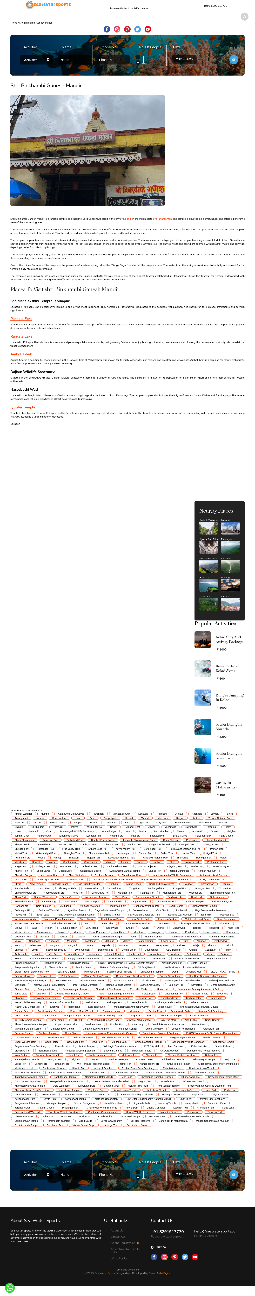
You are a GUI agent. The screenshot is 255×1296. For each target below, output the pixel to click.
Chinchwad (179, 938)
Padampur (229, 1100)
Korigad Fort (180, 898)
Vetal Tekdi (162, 920)
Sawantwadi (191, 837)
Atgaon (193, 960)
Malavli (18, 938)
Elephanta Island (52, 973)
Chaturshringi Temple (152, 981)
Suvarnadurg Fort (222, 876)
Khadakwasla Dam (111, 929)
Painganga (193, 1122)
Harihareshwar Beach (118, 876)
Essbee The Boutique (183, 1039)
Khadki (130, 938)
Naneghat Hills (139, 1012)
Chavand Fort (111, 854)
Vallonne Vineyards (222, 911)
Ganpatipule (110, 828)
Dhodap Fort (145, 863)
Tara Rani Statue (48, 1060)
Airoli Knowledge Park (110, 1025)
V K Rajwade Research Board (93, 1074)
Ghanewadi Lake (190, 1087)
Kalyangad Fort (219, 1104)
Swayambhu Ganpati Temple (125, 881)
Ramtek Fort (185, 889)
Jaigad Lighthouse (179, 881)
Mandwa (19, 872)
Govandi (80, 946)
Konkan (157, 872)
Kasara (173, 942)
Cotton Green (129, 960)
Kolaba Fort (66, 876)
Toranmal (211, 837)
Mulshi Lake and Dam (196, 929)
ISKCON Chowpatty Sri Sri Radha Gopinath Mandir (126, 973)
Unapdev (66, 1126)
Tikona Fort (225, 898)
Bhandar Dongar (24, 885)
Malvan (94, 832)
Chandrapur (90, 872)
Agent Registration (125, 1253)
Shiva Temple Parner (178, 1074)
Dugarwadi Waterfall (167, 911)
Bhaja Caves (180, 846)
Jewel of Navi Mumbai (139, 1030)
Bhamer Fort (62, 1074)
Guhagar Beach (59, 894)
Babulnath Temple (80, 973)
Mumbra (138, 942)
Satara (142, 841)
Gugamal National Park (27, 1047)
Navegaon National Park (121, 867)
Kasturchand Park (123, 990)
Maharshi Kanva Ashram (95, 1039)
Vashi (133, 946)
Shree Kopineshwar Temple (115, 1008)
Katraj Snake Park (140, 929)
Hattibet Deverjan (118, 1069)
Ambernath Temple (141, 1060)
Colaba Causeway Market (136, 933)
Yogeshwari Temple (69, 1100)
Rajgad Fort (93, 867)
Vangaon (55, 955)
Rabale (181, 955)
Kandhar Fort (125, 903)
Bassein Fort (145, 1008)
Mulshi (223, 867)
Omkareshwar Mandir (62, 1039)
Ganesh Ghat (22, 1021)
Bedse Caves (69, 907)
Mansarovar (43, 942)
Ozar (49, 841)
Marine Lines (22, 942)
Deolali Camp (176, 916)
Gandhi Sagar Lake (170, 986)
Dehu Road (92, 938)
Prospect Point (23, 1043)
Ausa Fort (95, 1069)
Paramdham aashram (58, 1131)
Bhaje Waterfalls (77, 885)
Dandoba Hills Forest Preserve (203, 1060)
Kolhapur (111, 832)
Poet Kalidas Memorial (85, 995)
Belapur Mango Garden (77, 1025)
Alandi (160, 938)
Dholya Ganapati (156, 1117)
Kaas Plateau (170, 850)
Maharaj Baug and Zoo (221, 990)
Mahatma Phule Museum (58, 929)
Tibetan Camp (104, 1104)
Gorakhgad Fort (169, 1008)
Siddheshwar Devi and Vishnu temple (218, 1074)
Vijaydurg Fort (174, 876)
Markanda (20, 995)
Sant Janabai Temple (65, 1087)
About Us (117, 1240)
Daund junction (69, 938)
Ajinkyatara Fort (205, 1117)
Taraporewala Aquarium (27, 977)
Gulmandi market (112, 1021)
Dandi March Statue (137, 1135)
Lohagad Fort (93, 846)
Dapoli (113, 837)
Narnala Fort (152, 1065)
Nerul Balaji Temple (171, 1025)
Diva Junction (82, 960)
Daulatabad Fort (89, 876)
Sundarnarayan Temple (204, 916)
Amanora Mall (193, 981)
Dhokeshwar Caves (53, 1078)
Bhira (172, 872)
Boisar (18, 968)
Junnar (124, 872)
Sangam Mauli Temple (27, 1113)
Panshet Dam (91, 981)
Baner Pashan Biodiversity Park (32, 981)
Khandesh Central (127, 1039)
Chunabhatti (151, 960)
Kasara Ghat (91, 898)
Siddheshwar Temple (172, 1069)
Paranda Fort (215, 1122)
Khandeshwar (210, 942)
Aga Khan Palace (76, 920)
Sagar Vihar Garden (141, 1025)
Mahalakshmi (145, 951)
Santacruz (124, 955)
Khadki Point (105, 1126)
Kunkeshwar (44, 846)
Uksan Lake (65, 881)
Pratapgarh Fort (215, 872)
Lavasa (214, 824)
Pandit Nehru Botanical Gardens (160, 1043)
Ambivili (229, 960)
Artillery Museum (199, 1012)
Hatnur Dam (198, 1034)
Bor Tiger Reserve (140, 1131)
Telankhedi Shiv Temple (109, 999)
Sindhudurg (69, 872)
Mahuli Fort (92, 1012)
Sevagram (196, 995)
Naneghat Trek (72, 863)
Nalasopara (35, 955)
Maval (109, 872)
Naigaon (201, 951)
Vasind (42, 867)
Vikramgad (170, 837)
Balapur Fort (212, 1065)
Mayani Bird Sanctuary (212, 1109)
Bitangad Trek (186, 854)
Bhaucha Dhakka (58, 977)
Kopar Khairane (97, 942)
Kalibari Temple (200, 1003)
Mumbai (45, 824)
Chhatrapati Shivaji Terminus (195, 933)
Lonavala (143, 824)
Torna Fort (77, 903)
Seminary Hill (175, 995)
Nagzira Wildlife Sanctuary (155, 889)
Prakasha (84, 1126)
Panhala (113, 894)
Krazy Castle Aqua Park (213, 889)
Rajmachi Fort (191, 872)
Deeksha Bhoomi (104, 885)
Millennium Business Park (105, 1030)
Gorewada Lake (75, 889)
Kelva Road (156, 964)
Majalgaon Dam (96, 1100)
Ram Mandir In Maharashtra (185, 946)
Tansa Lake (21, 1003)
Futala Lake (21, 889)
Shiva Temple (57, 1030)
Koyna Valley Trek (125, 859)
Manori (223, 832)
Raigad (180, 828)
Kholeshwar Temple (156, 1100)
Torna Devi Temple (130, 1126)
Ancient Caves (97, 1082)
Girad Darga (85, 1131)
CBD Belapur (173, 960)
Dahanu (214, 841)
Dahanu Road (105, 960)
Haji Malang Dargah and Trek (185, 859)
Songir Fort (41, 1074)
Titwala (89, 955)
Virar (209, 964)
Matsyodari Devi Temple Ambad (67, 1091)
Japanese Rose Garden (92, 990)
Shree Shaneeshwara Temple (31, 1034)
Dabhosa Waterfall (49, 920)
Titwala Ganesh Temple (45, 1008)
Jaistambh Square (83, 1047)
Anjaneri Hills (115, 911)
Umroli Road (114, 964)
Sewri (35, 960)
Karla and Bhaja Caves (161, 894)
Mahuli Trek (21, 863)
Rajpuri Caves (46, 1117)
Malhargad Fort (156, 898)
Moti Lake (126, 1087)
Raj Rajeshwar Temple (27, 1069)
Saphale (105, 955)
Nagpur (78, 832)
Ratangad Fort (50, 850)
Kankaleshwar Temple (125, 1100)
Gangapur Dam (139, 911)
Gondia (140, 872)
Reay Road (162, 955)
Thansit (212, 955)
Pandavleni (71, 911)
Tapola (226, 894)
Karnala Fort (167, 1091)
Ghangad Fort (202, 898)
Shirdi (230, 824)
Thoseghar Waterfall (173, 1104)
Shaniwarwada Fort (25, 903)
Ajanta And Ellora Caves (71, 824)
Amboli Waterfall (23, 824)
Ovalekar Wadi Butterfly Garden (72, 1003)
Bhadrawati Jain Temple (202, 1078)
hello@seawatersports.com (216, 1241)
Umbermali (135, 964)
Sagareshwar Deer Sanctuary (31, 1056)
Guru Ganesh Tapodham (28, 1091)
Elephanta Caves (68, 846)
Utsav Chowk (212, 1030)
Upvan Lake (163, 999)
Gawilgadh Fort (75, 1052)
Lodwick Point (180, 1117)
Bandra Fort (159, 968)
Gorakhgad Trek (152, 859)
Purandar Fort (22, 867)
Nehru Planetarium (172, 973)
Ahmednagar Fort (149, 1074)
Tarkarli (145, 828)
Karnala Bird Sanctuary (210, 1021)
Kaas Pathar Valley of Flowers (137, 1104)
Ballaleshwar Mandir (193, 1091)
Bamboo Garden (212, 1047)
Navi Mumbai (161, 841)
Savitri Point (49, 1109)
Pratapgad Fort (70, 1117)
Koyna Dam (132, 1117)
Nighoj (57, 867)
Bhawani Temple (199, 1025)
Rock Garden (22, 1025)
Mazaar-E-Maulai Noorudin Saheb (111, 1091)
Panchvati (54, 1017)
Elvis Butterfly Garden (89, 894)
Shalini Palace (223, 1056)
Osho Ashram (140, 920)
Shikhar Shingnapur (84, 1113)
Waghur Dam (145, 1091)
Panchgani (98, 824)
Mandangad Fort (172, 903)
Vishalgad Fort (22, 1060)
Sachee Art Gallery (150, 995)
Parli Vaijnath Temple (168, 1096)
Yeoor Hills (222, 1003)
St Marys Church (66, 981)
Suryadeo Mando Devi (77, 1104)
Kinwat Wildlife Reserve (139, 1122)
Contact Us (118, 1247)
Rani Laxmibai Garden (50, 1021)
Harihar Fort (21, 916)
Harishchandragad (216, 850)
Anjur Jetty (137, 1034)
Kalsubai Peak (203, 846)
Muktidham (66, 916)
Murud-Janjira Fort (149, 876)
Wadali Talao (52, 1052)
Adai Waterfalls (61, 1096)
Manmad (71, 951)
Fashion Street (84, 977)
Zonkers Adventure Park (147, 916)
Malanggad (74, 1017)
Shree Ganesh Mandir (223, 995)
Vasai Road (74, 964)
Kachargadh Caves (185, 1100)
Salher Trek (167, 863)
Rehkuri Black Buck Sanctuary (138, 1078)
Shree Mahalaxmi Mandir (148, 1052)
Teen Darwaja (175, 1056)
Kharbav (230, 942)
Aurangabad (21, 828)
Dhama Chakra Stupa (96, 986)
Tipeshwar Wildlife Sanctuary (64, 1122)
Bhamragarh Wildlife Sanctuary (77, 841)
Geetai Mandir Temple (26, 1135)
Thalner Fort (124, 1074)
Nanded (33, 841)
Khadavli (190, 942)
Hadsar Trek (188, 863)
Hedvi (228, 837)
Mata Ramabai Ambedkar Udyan (131, 1017)
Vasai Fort (139, 968)
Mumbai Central (153, 946)
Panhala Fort (147, 903)
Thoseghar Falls (67, 898)
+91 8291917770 (168, 1242)
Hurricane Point (56, 1047)
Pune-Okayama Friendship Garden (76, 924)
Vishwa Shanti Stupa (84, 1135)
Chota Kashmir (199, 973)
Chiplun (19, 837)
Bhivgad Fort (21, 859)
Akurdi (145, 938)
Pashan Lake (42, 924)
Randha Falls (22, 898)
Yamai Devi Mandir (114, 1113)
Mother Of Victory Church (63, 1012)
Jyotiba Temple (87, 1056)
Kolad (78, 828)
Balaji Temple (68, 986)
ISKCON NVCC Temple (222, 981)
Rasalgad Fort (203, 867)
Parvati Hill (20, 924)
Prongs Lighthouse (25, 973)
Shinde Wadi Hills (43, 907)
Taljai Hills (206, 924)
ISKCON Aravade (169, 1060)
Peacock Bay (227, 924)
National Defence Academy (114, 977)
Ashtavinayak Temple (203, 1069)
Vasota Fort (195, 903)
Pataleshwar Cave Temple (29, 933)
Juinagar (156, 942)
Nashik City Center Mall (27, 1017)
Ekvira (18, 894)
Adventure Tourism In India (125, 1261)
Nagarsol (54, 951)
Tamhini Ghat (22, 846)
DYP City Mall (151, 1056)
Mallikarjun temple (24, 1078)
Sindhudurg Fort (100, 903)
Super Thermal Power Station (65, 1082)
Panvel (75, 837)
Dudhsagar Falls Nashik (168, 1012)
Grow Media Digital (160, 1283)
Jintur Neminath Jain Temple (30, 1087)
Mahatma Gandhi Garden (28, 1039)
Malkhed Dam (119, 1052)
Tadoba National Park (220, 828)
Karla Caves (226, 846)
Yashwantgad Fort (54, 903)
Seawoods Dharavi (56, 960)
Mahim (126, 951)
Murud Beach (133, 894)
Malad (61, 942)
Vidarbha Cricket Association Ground (113, 889)
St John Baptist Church (79, 1008)
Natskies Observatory (106, 1109)
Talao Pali (41, 1003)
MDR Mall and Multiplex (27, 1082)
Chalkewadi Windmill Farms (102, 1117)
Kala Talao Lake (97, 1017)
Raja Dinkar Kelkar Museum (210, 920)
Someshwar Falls (24, 911)
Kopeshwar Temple (223, 1052)
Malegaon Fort (130, 1065)
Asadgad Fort (54, 1069)
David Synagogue (226, 929)
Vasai (52, 872)
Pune (92, 828)
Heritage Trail (111, 1135)
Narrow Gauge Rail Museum (49, 995)
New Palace (36, 894)
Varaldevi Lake (93, 1034)
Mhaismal (135, 1021)
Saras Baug (86, 929)
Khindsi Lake (148, 990)
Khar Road (233, 938)
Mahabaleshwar (121, 824)
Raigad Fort (21, 876)
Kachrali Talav (193, 1008)
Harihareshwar (183, 832)
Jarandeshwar (22, 1117)
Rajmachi (162, 824)
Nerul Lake (191, 1030)
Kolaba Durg (197, 876)
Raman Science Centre (118, 995)
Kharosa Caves (144, 1069)
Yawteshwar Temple (76, 1109)
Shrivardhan (207, 894)
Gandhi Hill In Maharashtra (173, 1131)
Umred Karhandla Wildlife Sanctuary (171, 885)
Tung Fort (134, 898)
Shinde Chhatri (112, 924)
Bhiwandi (20, 1008)
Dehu (175, 981)
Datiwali (224, 964)
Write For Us (119, 1268)
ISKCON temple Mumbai (28, 1030)
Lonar (18, 841)
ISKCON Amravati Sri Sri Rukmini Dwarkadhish (211, 1043)
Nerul (17, 955)
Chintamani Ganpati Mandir (103, 1122)
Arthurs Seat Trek (97, 859)
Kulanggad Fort (210, 854)
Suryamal (161, 832)
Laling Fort (20, 1074)
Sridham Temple (48, 1043)
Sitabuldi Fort (22, 999)
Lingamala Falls (141, 1113)
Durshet (37, 832)
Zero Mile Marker (139, 999)
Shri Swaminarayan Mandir (44, 968)
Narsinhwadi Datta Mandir (99, 1087)
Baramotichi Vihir (217, 1113)
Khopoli (36, 872)
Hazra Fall (210, 1100)
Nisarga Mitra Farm (138, 1096)
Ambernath (21, 964)
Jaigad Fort (155, 881)
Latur (127, 841)
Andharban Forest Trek (63, 933)
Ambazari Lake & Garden (213, 885)
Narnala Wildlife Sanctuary (182, 1065)
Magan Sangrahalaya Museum (212, 1131)
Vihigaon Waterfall (90, 916)
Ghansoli (62, 946)
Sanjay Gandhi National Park (83, 968)
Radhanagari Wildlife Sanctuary (188, 1052)
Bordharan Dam (55, 1135)
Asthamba (47, 1126)
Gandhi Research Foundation (168, 1034)
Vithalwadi (192, 964)
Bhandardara (59, 828)
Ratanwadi (205, 832)
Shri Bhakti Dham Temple (115, 1047)
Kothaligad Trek (45, 859)
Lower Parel (167, 951)
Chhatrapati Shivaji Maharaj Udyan (199, 1017)
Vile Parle (54, 964)
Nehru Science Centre (187, 968)
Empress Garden (167, 929)
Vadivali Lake (175, 907)
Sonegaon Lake (45, 999)
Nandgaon (34, 951)
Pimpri (48, 938)
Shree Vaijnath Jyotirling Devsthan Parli (209, 1096)
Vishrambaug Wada (25, 929)
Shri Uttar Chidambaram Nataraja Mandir (149, 1109)
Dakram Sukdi (48, 1104)
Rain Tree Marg (168, 1030)
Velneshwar (44, 854)
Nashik (40, 828)
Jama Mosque (63, 990)
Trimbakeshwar (156, 846)
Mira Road (224, 933)
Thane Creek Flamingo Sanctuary (115, 1003)
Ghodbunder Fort (174, 1003)
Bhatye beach (22, 854)
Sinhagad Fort (43, 876)
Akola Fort (20, 907)
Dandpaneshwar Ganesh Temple (191, 1126)
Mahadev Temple (169, 1122)
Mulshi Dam (43, 898)
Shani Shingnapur (24, 850)
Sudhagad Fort (114, 1012)
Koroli (88, 933)
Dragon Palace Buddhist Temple (133, 986)
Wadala (175, 964)
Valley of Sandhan (103, 1078)
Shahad (19, 960)
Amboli (196, 828)
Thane (180, 841)
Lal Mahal (181, 920)
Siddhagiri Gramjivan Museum (119, 1056)
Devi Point (97, 1052)
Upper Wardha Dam (25, 1052)
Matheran (163, 828)
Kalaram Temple (195, 911)
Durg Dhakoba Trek (159, 854)
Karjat (128, 832)
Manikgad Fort (88, 854)
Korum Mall (216, 1008)
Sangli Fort (74, 1065)
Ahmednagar (109, 841)
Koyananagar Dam (25, 1109)
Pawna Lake (46, 986)
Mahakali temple (172, 1078)
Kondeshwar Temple (96, 907)
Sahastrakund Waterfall (27, 1122)
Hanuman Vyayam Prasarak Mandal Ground (110, 1043)
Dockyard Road (23, 946)
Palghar (231, 841)
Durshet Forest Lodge (103, 850)
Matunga (109, 951)
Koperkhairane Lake (66, 1034)
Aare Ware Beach (50, 885)
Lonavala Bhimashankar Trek (139, 850)
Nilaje (196, 955)
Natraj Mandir (192, 1113)
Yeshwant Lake (157, 1126)
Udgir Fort (76, 1069)
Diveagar (188, 894)
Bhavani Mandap (113, 1060)
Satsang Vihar (111, 1096)
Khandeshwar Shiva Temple (30, 1096)
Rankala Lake (62, 1056)
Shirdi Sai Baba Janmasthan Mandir (165, 1082)
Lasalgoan (90, 951)
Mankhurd (119, 942)
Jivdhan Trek (216, 859)
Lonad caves (165, 1017)
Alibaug (179, 824)
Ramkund (196, 907)
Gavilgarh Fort (211, 1039)
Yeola (18, 951)
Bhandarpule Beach (132, 885)
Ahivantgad (124, 863)
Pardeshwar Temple (204, 1082)
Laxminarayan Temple (26, 1131)
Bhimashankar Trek (99, 863)
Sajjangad (197, 1104)
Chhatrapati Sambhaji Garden (157, 1087)
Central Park (155, 1021)
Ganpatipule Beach (90, 881)
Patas (34, 938)
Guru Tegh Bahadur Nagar (107, 946)
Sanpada (143, 955)
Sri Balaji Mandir (147, 977)
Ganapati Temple (56, 1113)
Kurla (185, 951)
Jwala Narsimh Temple (101, 1065)
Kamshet (19, 832)
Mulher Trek (65, 854)
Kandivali (214, 938)
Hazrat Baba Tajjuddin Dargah (31, 990)
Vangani (72, 955)
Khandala (197, 824)
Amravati (197, 841)
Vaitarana (94, 964)
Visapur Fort (115, 846)
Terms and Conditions (127, 1280)
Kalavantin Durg (86, 1096)
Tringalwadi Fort (117, 916)
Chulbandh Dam (23, 1104)
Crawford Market (116, 968)
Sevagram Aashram (111, 1131)
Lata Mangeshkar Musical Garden (182, 990)
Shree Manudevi (154, 1039)
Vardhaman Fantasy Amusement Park (199, 999)
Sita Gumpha (92, 911)
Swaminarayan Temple (75, 999)
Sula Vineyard (217, 907)
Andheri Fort (21, 881)
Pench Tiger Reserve (47, 889)
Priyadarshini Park (217, 968)
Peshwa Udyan (23, 986)
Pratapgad (191, 850)
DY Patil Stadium (46, 1025)
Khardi (77, 942)
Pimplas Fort (116, 1034)
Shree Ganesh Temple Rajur (223, 1087)
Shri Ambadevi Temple (150, 1047)
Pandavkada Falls (180, 1021)
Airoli (37, 964)
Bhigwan (74, 867)
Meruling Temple (167, 1113)
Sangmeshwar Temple (48, 1065)
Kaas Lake (228, 1117)
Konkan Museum (207, 881)
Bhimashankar (57, 832)
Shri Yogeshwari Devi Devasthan (32, 1100)
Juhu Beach (164, 933)
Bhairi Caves (43, 881)
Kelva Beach (149, 1003)
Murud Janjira (94, 837)
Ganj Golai (229, 1069)
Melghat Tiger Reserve (182, 1047)
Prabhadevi (221, 951)
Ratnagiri (58, 837)
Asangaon (210, 960)
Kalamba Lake (199, 1056)
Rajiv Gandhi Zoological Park (144, 924)
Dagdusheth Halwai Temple (109, 920)
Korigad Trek (210, 863)
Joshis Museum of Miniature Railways (184, 977)
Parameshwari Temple (148, 907)
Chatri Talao (71, 1043)
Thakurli (228, 955)
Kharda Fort (78, 1078)
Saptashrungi (49, 911)
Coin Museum (43, 916)
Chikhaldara (37, 837)
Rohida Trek (134, 854)
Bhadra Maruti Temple (82, 1021)
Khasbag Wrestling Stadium (80, 1060)
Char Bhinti (186, 1109)
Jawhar (152, 837)
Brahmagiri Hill (23, 920)
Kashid (129, 828)
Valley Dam (121, 907)
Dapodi (197, 938)
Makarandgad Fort (46, 863)
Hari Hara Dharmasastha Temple (206, 986)
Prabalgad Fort (75, 850)
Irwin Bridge (21, 1065)
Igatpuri (144, 832)
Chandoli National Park (155, 867)
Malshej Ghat (133, 837)
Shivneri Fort (114, 898)
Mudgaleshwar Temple (126, 1082)
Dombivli (44, 946)
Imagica (135, 846)
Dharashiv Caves (24, 1126)
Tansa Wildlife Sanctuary (28, 1012)
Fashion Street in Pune (119, 981)
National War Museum (180, 924)
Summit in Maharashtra (222, 946)
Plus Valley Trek (71, 859)
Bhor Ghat (182, 867)
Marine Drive (106, 933)
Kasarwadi (112, 938)
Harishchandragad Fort (222, 903)
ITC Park (77, 1030)
